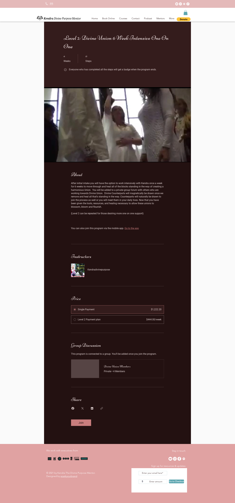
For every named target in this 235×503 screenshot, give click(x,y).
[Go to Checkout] (176, 481)
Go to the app (132, 228)
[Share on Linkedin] (92, 408)
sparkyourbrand (69, 476)
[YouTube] (176, 3)
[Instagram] (180, 3)
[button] (185, 12)
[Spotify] (184, 3)
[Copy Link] (101, 408)
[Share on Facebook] (73, 408)
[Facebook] (187, 3)
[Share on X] (82, 408)
